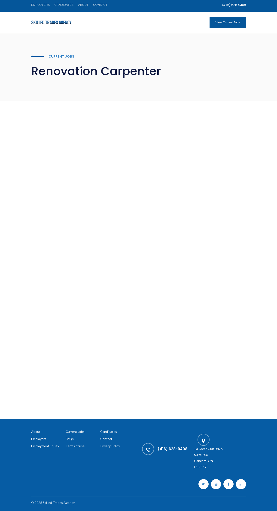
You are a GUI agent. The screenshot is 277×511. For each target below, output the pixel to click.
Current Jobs (75, 432)
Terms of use (75, 446)
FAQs (70, 439)
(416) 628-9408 (234, 5)
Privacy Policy (110, 446)
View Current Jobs (228, 22)
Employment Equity (45, 446)
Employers (40, 4)
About (83, 4)
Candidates (63, 4)
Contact (100, 4)
